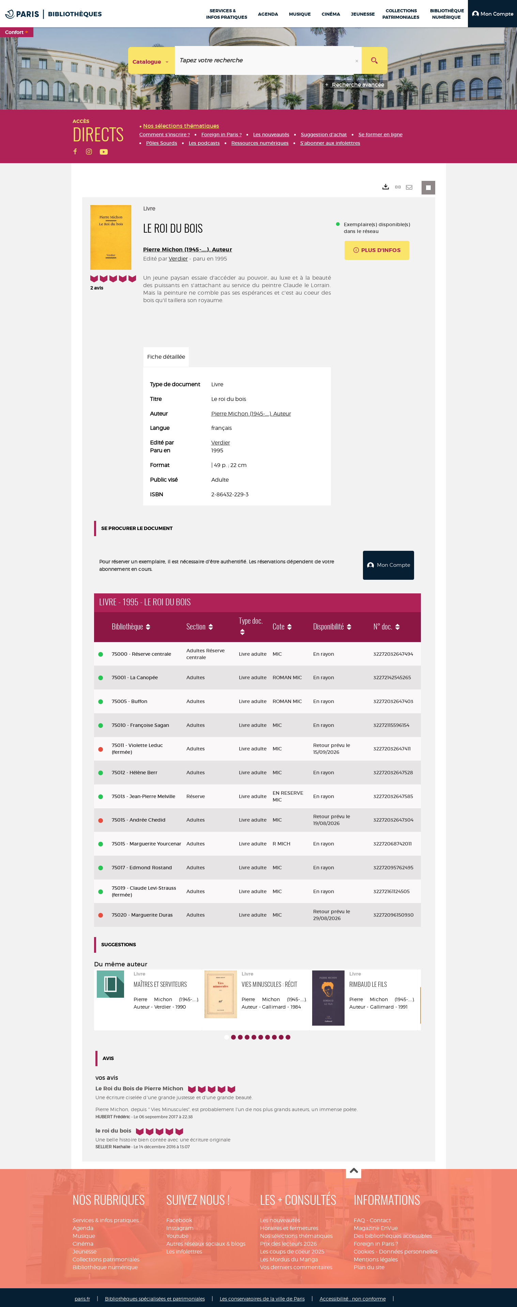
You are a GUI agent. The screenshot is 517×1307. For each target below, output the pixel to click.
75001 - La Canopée (135, 675)
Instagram (180, 1225)
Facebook (179, 1218)
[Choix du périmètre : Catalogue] (151, 60)
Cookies (364, 1249)
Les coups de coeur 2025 (292, 1249)
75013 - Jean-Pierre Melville (143, 794)
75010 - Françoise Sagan (140, 722)
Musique (84, 1233)
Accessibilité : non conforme (353, 1296)
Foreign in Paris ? (376, 1241)
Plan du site (369, 1264)
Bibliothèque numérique (105, 1264)
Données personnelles (408, 1249)
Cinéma (83, 1241)
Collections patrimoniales (106, 1257)
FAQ (359, 1218)
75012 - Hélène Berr (134, 770)
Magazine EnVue (376, 1225)
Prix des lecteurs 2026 (288, 1241)
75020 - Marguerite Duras (142, 912)
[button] (492, 13)
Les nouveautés (280, 1218)
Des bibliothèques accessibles (393, 1233)
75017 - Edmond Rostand (142, 865)
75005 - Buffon (129, 699)
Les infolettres (184, 1249)
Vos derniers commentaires (296, 1264)
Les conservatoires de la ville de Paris (262, 1296)
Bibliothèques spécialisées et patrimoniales (155, 1296)
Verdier (178, 258)
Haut (353, 1168)
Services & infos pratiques (106, 1218)
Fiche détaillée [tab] (166, 357)
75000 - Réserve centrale (141, 651)
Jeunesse (84, 1249)
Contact (380, 1218)
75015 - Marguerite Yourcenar (146, 841)
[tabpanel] (237, 440)
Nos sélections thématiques (296, 1233)
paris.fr (82, 1296)
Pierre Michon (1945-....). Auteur (187, 249)
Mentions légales (376, 1257)
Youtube (177, 1233)
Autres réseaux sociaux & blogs (205, 1241)
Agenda (83, 1225)
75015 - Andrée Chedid (139, 817)
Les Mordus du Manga (289, 1257)
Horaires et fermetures (289, 1225)
